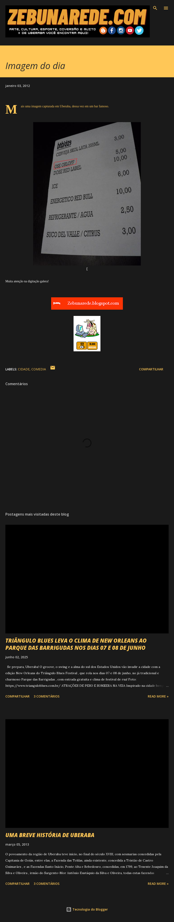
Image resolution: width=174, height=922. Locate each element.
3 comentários (46, 696)
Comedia (38, 369)
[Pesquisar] (155, 8)
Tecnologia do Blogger (87, 909)
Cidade (24, 369)
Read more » (158, 696)
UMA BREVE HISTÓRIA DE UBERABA (49, 835)
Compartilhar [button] (151, 369)
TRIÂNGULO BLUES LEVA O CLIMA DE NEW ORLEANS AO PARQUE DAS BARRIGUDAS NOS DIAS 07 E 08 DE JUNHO (76, 644)
